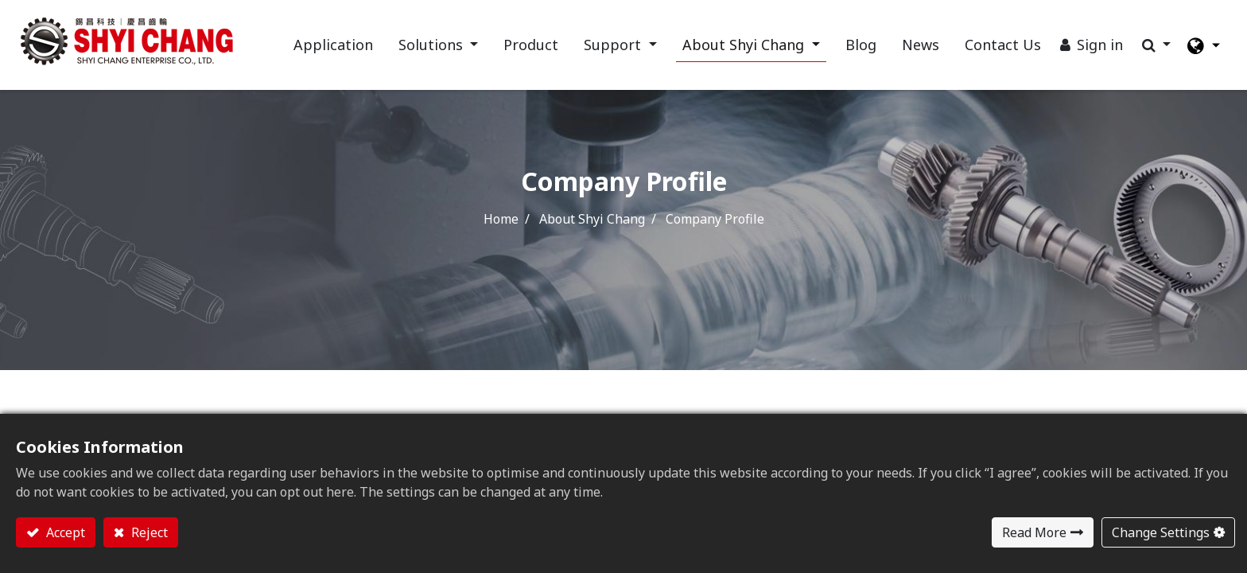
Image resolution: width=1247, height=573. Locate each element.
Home (501, 219)
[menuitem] (333, 45)
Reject (148, 532)
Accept (64, 532)
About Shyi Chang (592, 219)
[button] (1157, 45)
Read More (1034, 532)
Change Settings (1161, 532)
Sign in (1100, 44)
